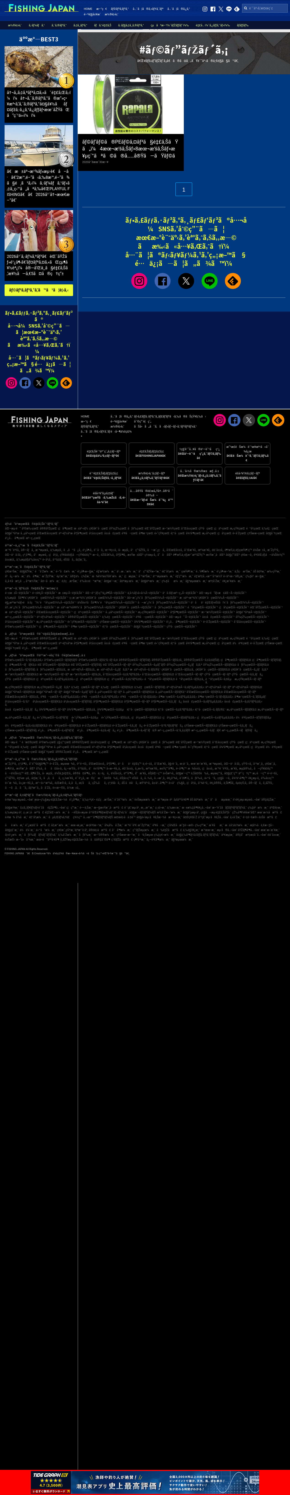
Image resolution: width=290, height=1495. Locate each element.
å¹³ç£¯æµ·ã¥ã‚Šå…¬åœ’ (213, 817)
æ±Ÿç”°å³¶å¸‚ (167, 768)
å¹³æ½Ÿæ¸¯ (33, 581)
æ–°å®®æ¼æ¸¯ (104, 834)
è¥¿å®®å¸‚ (216, 783)
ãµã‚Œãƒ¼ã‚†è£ (60, 817)
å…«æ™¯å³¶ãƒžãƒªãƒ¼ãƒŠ (98, 817)
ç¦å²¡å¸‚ (54, 554)
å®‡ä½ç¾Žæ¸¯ (80, 576)
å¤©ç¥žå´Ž (190, 817)
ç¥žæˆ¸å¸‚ (270, 763)
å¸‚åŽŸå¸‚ (268, 783)
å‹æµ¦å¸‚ (123, 550)
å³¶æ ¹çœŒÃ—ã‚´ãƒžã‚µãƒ (251, 696)
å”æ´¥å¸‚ (141, 773)
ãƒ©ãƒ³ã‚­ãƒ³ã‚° (120, 9)
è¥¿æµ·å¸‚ (254, 778)
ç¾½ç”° (77, 817)
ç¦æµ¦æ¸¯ (130, 576)
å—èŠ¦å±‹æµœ (78, 812)
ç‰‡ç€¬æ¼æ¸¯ (164, 834)
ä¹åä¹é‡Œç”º (129, 763)
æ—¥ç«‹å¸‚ (111, 550)
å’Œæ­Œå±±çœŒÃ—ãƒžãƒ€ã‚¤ (205, 692)
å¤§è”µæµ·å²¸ (191, 812)
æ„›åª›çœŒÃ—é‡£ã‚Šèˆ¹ (51, 621)
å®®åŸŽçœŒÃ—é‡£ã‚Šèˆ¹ (84, 617)
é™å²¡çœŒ (253, 528)
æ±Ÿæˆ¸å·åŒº (215, 554)
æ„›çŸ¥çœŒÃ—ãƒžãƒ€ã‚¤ (20, 687)
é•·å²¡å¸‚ (46, 559)
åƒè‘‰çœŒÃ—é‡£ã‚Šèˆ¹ (170, 607)
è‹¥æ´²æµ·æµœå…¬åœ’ (19, 799)
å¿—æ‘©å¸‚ (70, 768)
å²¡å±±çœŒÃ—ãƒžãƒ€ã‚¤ (47, 701)
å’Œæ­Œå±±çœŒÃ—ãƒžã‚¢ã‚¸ (22, 696)
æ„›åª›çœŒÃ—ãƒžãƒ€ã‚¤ (241, 709)
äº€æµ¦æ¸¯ (227, 834)
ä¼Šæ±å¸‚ (259, 550)
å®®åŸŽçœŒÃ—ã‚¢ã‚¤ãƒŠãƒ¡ (201, 660)
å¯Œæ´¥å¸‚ (190, 550)
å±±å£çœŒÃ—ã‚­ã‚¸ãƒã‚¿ (21, 709)
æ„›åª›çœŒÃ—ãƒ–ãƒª (271, 709)
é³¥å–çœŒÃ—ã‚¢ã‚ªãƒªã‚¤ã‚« (100, 696)
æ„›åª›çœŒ (209, 533)
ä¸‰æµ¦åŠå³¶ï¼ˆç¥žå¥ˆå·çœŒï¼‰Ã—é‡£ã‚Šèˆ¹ (36, 597)
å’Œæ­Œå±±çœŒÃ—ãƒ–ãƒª (240, 692)
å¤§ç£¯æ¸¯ (12, 830)
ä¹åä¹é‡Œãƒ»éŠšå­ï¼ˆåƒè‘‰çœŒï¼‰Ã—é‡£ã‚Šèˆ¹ (227, 602)
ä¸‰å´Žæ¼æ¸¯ (68, 834)
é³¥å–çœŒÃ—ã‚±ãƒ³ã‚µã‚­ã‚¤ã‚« (60, 696)
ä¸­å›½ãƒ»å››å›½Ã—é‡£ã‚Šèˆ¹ (144, 593)
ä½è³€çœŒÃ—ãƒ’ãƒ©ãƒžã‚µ (253, 717)
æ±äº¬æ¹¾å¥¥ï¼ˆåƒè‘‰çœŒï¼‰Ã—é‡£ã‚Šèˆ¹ (87, 607)
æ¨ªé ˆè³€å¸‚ (12, 550)
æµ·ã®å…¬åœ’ (227, 830)
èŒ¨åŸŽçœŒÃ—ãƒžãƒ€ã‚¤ (53, 664)
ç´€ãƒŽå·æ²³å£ (122, 839)
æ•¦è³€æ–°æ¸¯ (94, 825)
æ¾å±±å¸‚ (194, 768)
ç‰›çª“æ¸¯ (201, 825)
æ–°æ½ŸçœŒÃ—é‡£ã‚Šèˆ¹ (218, 612)
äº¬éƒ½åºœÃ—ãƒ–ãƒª (218, 687)
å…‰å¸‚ (148, 778)
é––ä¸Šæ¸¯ (86, 807)
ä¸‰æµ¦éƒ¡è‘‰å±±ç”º (28, 559)
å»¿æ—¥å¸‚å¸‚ (26, 783)
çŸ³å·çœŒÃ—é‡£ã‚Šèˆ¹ (182, 626)
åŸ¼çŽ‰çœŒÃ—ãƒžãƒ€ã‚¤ (219, 664)
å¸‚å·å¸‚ (73, 783)
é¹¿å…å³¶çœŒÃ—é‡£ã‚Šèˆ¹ (184, 621)
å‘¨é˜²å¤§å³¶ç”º (38, 763)
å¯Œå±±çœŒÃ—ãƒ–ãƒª (189, 674)
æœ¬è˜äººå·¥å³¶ (47, 839)
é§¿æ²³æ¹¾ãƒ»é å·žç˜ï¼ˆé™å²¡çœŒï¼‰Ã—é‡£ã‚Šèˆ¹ (40, 602)
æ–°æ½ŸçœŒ (171, 528)
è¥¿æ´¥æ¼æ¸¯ (232, 581)
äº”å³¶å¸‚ (129, 773)
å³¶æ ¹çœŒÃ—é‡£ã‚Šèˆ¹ (86, 626)
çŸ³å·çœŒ (206, 528)
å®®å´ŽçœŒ (63, 751)
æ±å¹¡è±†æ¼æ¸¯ (237, 825)
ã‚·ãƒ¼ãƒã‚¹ (37, 25)
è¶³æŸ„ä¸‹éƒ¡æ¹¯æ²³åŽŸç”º (189, 554)
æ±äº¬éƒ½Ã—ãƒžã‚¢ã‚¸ (82, 669)
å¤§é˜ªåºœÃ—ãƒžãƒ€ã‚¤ (20, 692)
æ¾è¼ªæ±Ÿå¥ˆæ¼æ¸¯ (107, 576)
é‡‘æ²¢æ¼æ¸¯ (106, 571)
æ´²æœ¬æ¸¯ (208, 830)
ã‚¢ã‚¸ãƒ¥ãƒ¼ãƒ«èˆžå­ (33, 807)
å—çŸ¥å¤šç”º (263, 768)
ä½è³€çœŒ (241, 643)
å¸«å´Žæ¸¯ (236, 817)
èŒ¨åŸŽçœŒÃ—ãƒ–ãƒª (117, 664)
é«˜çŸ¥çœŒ (161, 533)
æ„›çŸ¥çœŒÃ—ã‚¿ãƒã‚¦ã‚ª (53, 687)
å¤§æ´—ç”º (183, 773)
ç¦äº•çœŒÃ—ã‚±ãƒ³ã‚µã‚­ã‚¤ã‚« (55, 679)
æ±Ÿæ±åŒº (135, 554)
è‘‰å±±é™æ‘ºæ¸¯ (91, 581)
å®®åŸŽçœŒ (48, 528)
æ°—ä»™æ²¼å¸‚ (44, 783)
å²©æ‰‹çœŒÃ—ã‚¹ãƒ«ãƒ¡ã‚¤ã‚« (24, 660)
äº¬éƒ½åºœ (66, 533)
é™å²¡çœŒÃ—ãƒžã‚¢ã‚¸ (190, 679)
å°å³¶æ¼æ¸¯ (121, 830)
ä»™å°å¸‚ (210, 778)
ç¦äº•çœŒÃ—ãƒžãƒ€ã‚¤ (91, 679)
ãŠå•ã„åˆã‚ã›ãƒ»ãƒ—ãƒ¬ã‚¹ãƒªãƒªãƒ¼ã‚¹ (165, 426)
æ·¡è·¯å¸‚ (185, 763)
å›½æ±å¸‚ (73, 787)
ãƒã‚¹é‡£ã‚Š (102, 25)
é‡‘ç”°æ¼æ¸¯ (184, 576)
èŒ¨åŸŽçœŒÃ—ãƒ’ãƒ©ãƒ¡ (86, 664)
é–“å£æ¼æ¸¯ (66, 571)
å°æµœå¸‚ (40, 554)
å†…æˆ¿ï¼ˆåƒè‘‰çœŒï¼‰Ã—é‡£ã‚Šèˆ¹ (30, 607)
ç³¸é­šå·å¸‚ (114, 783)
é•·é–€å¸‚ (272, 773)
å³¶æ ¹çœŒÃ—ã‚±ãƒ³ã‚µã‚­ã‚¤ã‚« (178, 696)
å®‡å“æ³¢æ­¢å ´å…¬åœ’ (250, 834)
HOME (88, 9)
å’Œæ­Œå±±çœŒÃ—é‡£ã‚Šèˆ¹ (54, 612)
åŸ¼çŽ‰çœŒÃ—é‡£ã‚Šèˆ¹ (252, 617)
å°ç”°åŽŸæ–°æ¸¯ (149, 571)
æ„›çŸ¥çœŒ (237, 528)
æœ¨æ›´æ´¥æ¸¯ (270, 830)
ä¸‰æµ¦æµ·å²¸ (13, 812)
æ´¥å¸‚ (234, 768)
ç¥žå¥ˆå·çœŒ (98, 528)
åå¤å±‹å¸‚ (54, 768)
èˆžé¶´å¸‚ (184, 778)
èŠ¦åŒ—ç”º (155, 773)
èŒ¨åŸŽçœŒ (153, 528)
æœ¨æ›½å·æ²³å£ (269, 812)
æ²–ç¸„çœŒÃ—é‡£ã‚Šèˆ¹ (20, 617)
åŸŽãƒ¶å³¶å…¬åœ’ (249, 830)
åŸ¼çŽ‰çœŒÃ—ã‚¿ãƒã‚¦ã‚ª (184, 664)
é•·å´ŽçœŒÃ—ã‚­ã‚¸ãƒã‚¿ (127, 725)
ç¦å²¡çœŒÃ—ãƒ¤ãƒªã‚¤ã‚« (179, 717)
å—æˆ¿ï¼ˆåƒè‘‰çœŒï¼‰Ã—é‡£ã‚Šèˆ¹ (164, 602)
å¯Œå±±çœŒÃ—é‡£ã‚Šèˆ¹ (250, 621)
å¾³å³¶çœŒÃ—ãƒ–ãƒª (52, 709)
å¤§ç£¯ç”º (230, 773)
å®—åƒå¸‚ (27, 550)
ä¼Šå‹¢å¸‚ (116, 773)
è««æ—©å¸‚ (59, 787)
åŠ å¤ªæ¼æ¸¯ (199, 799)
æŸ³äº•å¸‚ (145, 783)
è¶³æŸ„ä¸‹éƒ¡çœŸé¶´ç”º (238, 550)
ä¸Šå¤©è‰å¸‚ (200, 773)
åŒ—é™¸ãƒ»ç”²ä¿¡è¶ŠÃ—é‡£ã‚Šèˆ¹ (106, 593)
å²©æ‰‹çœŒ (30, 528)
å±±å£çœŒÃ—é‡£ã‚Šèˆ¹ (218, 617)
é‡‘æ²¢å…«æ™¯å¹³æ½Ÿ (208, 576)
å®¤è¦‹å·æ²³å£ (100, 830)
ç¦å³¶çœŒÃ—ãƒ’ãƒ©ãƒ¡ (266, 660)
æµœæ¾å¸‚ (68, 763)
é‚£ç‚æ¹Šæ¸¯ (70, 581)
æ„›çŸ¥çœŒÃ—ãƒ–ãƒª (248, 679)
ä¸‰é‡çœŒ (270, 528)
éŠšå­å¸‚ (68, 559)
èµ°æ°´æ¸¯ (63, 576)
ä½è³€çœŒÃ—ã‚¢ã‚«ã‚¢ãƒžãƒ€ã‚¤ (26, 725)
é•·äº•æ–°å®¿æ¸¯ (233, 576)
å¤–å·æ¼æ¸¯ (51, 581)
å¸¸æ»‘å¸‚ (140, 768)
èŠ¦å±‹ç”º (125, 778)
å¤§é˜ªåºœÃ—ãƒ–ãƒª (49, 692)
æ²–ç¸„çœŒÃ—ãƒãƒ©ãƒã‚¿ (240, 730)
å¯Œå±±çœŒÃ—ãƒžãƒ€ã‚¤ (158, 674)
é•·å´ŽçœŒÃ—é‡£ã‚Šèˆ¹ (217, 621)
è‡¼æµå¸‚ (23, 778)
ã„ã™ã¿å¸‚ (72, 550)
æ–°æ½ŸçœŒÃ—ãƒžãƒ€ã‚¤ (21, 674)
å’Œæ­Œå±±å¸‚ (174, 550)
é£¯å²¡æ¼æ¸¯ (171, 571)
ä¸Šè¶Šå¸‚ (229, 783)
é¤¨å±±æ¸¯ (274, 834)
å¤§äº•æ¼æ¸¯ (151, 581)
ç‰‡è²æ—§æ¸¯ (255, 576)
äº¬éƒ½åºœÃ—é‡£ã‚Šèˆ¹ (52, 617)
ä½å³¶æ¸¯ (34, 576)
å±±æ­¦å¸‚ (10, 559)
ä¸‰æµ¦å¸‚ (56, 550)
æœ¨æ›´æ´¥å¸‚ (199, 763)
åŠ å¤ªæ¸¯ (259, 571)
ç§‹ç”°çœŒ (64, 742)
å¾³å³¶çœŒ (193, 533)
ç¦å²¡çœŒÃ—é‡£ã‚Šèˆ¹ (234, 607)
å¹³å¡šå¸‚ (57, 559)
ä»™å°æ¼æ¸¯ (46, 830)
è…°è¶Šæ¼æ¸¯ (206, 571)
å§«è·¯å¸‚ (173, 763)
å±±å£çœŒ (112, 533)
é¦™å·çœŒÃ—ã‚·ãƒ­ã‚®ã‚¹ (210, 709)
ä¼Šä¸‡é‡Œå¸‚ (63, 773)
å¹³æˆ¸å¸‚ (258, 763)
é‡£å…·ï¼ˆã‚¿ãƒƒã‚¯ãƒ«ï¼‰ (213, 25)
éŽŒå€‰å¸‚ (108, 554)
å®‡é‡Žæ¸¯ (268, 799)
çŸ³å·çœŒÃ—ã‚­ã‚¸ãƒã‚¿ (247, 674)
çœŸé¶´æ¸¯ (188, 571)
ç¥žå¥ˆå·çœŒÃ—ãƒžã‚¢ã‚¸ (178, 669)
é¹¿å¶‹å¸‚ (88, 550)
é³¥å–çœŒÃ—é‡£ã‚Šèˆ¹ (152, 617)
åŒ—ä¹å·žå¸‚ (13, 554)
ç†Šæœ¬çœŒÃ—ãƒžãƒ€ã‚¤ (200, 725)
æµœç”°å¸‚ (217, 773)
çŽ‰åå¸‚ (99, 783)
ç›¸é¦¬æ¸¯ (160, 807)
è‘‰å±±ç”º (267, 778)
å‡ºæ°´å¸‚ (34, 787)
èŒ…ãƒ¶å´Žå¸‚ (33, 773)
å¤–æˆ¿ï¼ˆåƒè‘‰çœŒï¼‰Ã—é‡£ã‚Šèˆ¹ (152, 597)
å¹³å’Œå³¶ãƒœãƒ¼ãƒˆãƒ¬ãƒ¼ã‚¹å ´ (108, 812)
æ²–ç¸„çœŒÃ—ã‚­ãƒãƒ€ (206, 730)
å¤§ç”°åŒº (233, 554)
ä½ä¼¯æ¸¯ (27, 830)
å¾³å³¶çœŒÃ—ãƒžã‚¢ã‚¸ (81, 709)
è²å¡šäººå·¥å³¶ (179, 799)
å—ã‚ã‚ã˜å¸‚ (16, 787)
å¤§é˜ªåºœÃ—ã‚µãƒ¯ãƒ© (78, 692)
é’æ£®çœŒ (30, 742)
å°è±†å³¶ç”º (97, 768)
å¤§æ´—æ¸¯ (111, 581)
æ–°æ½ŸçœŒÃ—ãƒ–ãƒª (54, 674)
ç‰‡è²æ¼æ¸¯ (258, 807)
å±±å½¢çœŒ (98, 742)
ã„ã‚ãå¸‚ (52, 778)
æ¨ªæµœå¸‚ (42, 550)
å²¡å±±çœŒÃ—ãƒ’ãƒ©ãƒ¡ (77, 701)
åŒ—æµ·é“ (13, 528)
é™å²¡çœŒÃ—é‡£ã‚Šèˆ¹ (202, 607)
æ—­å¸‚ (96, 554)
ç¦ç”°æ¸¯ (72, 807)
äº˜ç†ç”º (244, 773)
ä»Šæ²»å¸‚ (168, 773)
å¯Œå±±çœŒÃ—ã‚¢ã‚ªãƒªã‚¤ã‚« (122, 674)
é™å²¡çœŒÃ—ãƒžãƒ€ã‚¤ (160, 679)
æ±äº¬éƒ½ (81, 528)
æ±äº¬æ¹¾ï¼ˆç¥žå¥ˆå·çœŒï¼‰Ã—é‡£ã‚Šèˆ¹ (209, 597)
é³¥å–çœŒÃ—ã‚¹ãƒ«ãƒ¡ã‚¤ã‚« (138, 696)
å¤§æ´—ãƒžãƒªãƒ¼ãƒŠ (142, 812)
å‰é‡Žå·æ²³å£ (169, 830)
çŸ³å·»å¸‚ (247, 763)
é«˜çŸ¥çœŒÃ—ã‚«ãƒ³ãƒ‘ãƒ (53, 717)
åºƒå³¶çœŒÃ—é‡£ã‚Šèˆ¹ (185, 612)
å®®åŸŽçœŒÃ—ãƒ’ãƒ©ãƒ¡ (134, 660)
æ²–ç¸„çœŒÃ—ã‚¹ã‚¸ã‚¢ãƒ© (174, 730)
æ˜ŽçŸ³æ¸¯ (48, 576)
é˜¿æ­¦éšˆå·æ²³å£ (37, 825)
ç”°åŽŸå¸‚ (10, 778)
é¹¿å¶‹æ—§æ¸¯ (86, 571)
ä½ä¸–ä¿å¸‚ (101, 773)
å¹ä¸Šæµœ (145, 834)
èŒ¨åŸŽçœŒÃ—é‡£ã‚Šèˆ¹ (266, 607)
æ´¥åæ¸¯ (216, 825)
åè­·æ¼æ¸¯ (14, 825)
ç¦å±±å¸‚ (208, 768)
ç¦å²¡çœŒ (224, 533)
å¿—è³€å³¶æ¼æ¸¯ (158, 839)
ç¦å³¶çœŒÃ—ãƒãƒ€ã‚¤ (20, 664)
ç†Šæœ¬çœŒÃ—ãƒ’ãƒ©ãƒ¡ (21, 730)
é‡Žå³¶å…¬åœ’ (56, 807)
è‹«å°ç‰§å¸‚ (177, 783)
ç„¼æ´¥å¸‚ (68, 778)
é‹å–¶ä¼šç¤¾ (121, 431)
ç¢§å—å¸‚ (224, 778)
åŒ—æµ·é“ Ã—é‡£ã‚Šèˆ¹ (185, 617)
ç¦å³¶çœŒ (65, 528)
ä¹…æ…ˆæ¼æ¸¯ (127, 571)
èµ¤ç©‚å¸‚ (242, 783)
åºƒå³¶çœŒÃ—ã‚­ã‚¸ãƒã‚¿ (166, 701)
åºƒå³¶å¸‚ (121, 554)
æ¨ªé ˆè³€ (130, 825)
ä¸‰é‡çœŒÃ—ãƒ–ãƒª (85, 687)
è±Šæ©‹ (10, 839)
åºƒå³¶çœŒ (81, 533)
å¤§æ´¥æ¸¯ (12, 807)
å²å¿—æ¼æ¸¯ (15, 576)
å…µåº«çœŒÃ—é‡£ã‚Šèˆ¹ (121, 612)
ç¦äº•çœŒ (221, 528)
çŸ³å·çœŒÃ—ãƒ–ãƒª (217, 674)
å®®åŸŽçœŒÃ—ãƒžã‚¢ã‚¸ (167, 660)
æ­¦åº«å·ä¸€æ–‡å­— (262, 825)
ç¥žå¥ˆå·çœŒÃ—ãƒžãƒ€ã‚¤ (212, 669)
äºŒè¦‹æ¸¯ (275, 807)
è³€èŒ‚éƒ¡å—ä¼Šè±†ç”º (269, 554)
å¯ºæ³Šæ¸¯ (145, 576)
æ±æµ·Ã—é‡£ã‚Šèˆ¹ (71, 593)
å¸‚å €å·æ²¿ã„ (15, 581)
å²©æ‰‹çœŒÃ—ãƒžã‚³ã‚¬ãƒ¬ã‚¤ (98, 660)
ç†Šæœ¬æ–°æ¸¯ (127, 834)
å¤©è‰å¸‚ (111, 778)
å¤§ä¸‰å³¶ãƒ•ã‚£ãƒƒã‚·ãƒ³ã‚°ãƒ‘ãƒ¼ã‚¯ (198, 834)
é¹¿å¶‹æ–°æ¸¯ (225, 571)
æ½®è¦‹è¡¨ (112, 14)
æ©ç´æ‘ (94, 778)
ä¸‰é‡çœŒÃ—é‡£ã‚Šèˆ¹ (118, 617)
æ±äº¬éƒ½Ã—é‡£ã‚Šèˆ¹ (20, 612)
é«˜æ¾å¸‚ (11, 783)
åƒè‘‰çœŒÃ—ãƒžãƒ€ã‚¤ (253, 664)
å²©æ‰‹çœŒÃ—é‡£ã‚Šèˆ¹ (21, 626)
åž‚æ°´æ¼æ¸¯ (60, 825)
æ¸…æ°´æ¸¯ (147, 807)
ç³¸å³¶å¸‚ (27, 554)
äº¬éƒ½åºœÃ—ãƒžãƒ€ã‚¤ (247, 687)
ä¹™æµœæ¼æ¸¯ (163, 576)
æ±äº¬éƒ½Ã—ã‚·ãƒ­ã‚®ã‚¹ (145, 669)
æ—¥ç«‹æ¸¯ (175, 817)
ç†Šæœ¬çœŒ (256, 533)
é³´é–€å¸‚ (82, 763)
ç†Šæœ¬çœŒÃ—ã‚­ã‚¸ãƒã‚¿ (236, 725)
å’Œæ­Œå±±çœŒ (47, 533)
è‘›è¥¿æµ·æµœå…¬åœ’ (246, 799)
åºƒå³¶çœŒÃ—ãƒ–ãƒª (137, 701)
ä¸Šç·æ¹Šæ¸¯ (243, 571)
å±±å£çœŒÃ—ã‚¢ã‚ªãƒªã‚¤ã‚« (243, 701)
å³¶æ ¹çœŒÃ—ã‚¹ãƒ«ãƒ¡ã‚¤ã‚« (215, 696)
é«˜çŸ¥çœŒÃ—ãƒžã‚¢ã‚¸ (115, 717)
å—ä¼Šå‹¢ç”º (14, 773)
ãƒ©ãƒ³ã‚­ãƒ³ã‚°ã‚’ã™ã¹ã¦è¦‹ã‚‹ (39, 290)
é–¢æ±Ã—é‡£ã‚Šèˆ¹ (18, 593)
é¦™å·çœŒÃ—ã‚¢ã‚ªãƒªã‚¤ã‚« (176, 709)
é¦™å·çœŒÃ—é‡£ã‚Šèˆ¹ (117, 626)
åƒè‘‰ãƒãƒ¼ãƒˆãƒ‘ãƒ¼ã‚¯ (40, 834)
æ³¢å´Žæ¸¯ (214, 581)
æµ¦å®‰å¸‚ (246, 768)
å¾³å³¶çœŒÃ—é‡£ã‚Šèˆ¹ (149, 621)
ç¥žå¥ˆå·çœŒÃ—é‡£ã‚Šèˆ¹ (136, 607)
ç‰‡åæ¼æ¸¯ (173, 581)
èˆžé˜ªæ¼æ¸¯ (123, 799)
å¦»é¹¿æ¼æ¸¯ (14, 834)
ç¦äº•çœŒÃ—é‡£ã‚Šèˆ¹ (89, 612)
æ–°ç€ (101, 9)
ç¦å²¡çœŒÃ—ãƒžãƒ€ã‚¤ (146, 717)
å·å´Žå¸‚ (46, 787)
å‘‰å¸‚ (39, 768)
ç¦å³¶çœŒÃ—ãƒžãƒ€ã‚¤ (236, 660)
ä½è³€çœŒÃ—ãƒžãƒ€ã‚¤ (65, 725)
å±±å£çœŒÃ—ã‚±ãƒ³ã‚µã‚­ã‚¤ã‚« (203, 701)
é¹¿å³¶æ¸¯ (75, 799)
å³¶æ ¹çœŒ (146, 533)
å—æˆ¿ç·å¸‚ (156, 550)
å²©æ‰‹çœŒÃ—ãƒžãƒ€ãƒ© (60, 660)
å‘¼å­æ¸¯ (22, 817)
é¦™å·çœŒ (178, 533)
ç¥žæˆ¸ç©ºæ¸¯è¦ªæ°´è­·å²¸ (72, 830)
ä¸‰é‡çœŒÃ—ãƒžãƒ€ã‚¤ (117, 687)
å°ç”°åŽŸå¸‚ (138, 550)
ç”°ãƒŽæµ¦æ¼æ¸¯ (144, 830)
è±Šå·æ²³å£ (268, 817)
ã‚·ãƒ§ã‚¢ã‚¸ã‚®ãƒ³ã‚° (131, 25)
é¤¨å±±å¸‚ (218, 550)
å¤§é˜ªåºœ (12, 533)
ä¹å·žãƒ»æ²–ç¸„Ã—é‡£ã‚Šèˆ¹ (180, 593)
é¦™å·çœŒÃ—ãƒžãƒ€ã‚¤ (142, 709)
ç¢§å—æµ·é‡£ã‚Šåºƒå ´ (216, 812)
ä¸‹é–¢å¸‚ (147, 763)
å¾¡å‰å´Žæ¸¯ (113, 825)
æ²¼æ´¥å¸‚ (204, 550)
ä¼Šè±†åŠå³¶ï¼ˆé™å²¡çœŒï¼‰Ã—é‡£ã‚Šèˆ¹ (107, 602)
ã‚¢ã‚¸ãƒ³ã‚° (80, 25)
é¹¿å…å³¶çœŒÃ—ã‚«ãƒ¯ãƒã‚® (136, 730)
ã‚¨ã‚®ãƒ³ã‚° (59, 25)
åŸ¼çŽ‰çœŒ (118, 528)
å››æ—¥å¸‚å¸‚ (114, 768)
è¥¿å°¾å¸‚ (173, 778)
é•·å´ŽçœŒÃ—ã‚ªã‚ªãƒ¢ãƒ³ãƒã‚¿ (163, 725)
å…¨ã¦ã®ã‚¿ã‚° (178, 9)
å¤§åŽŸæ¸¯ (27, 571)
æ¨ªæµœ (162, 799)
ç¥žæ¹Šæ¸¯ (11, 571)
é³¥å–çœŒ (130, 533)
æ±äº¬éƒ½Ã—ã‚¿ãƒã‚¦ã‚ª (113, 669)
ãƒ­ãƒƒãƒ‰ (242, 25)
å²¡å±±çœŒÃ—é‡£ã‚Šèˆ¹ (20, 621)
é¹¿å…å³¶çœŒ (15, 538)
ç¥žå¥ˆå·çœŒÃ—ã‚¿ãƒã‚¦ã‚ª (249, 669)
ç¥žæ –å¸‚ (247, 554)
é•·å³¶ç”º (181, 768)
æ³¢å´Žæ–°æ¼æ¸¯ (169, 812)
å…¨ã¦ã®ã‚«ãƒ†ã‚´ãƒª (148, 9)
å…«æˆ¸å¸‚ (160, 778)
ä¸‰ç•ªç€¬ (88, 799)
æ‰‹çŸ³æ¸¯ (274, 571)
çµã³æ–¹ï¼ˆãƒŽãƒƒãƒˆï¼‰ (170, 25)
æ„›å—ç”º (259, 773)
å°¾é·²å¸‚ (203, 783)
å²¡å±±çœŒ (96, 533)
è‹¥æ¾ (10, 817)
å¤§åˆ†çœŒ (274, 533)
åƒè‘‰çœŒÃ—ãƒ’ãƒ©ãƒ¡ (20, 669)
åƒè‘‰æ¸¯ (85, 834)
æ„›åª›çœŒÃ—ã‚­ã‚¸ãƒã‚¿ (20, 717)
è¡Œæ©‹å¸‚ (61, 783)
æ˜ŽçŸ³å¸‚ (273, 550)
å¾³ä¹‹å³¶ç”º (239, 778)
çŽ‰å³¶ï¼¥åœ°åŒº (244, 812)
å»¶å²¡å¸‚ (10, 768)
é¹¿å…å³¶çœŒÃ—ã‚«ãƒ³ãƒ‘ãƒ (57, 730)
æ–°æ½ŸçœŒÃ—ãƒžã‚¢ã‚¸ (86, 674)
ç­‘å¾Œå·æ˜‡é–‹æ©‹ (180, 825)
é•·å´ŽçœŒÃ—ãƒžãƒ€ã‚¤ (96, 725)
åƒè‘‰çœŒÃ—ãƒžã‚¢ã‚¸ (51, 669)
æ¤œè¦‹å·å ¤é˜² (124, 817)
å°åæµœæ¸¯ (221, 799)
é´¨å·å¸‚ (99, 550)
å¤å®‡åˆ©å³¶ (100, 839)
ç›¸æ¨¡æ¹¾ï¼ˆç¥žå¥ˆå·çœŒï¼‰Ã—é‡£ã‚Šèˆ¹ (97, 597)
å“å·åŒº (165, 554)
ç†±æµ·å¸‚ (150, 554)
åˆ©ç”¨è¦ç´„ (142, 421)
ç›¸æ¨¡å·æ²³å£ (33, 812)
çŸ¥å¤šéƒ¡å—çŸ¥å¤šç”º (75, 554)
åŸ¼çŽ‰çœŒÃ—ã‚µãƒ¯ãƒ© (149, 664)
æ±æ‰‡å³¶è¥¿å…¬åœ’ (196, 807)
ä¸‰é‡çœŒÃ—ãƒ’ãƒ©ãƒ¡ (149, 687)
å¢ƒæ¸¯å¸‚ (81, 559)
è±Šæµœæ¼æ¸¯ (145, 799)
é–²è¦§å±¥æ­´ (92, 14)
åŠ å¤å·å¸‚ (129, 783)
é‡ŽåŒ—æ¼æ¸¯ (56, 812)
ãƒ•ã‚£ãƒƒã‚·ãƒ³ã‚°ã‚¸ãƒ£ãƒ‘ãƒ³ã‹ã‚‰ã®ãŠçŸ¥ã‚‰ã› (170, 416)
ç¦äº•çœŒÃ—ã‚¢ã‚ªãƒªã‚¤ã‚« (125, 679)
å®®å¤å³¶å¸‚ (82, 773)
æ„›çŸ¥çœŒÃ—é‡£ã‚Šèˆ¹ (153, 612)
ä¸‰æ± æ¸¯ (174, 807)
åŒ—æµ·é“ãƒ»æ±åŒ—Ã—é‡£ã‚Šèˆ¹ (223, 593)
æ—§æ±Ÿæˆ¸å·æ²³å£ (108, 807)
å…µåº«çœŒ (28, 533)
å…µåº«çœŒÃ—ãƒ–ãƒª (108, 692)
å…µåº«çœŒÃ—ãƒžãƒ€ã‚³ (170, 692)
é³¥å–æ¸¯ (159, 825)
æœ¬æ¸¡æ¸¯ (78, 825)
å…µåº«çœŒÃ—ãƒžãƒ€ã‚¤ (138, 692)
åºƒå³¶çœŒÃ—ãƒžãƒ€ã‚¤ (108, 701)
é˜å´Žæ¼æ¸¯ (45, 571)
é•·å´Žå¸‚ (54, 763)
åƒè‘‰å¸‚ (197, 778)
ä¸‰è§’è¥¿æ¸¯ (191, 830)
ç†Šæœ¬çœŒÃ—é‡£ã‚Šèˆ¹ (116, 621)
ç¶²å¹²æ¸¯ (139, 839)
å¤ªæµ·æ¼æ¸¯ (130, 581)
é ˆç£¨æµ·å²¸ (132, 807)
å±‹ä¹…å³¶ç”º (159, 783)
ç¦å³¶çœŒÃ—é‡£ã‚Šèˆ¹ (54, 626)
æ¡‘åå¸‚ (85, 783)
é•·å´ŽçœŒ (239, 533)
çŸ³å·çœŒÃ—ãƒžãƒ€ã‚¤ (20, 679)
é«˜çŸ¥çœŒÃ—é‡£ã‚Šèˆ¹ (83, 621)
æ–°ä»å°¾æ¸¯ (25, 839)
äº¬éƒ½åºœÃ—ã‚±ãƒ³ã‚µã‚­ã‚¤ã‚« (185, 687)
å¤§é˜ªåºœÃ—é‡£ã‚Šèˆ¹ (251, 612)
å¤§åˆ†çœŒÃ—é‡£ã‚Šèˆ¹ (150, 626)
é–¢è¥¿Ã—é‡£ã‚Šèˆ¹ (44, 593)
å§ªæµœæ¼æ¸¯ (196, 581)
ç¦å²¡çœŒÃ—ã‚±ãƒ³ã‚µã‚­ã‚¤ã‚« (216, 717)
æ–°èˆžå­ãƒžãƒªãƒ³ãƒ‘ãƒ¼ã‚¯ (229, 807)
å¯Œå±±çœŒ (189, 528)
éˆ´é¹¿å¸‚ (80, 778)
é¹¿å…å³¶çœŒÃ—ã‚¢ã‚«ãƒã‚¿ (96, 730)
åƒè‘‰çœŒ (135, 528)
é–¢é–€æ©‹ (250, 817)
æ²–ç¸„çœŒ (33, 538)
